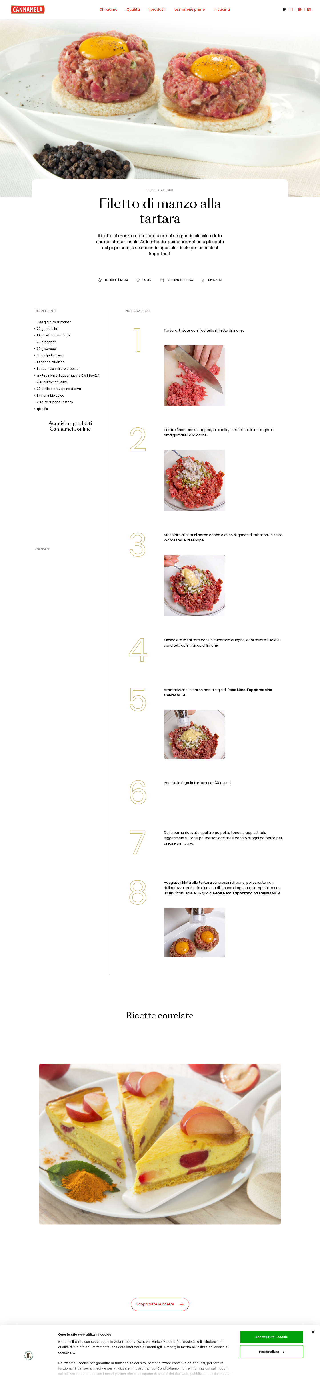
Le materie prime (189, 9)
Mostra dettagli (70, 1367)
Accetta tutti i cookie (271, 1313)
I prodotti (157, 9)
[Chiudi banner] (313, 1308)
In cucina (222, 9)
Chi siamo (108, 9)
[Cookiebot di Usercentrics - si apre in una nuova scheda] (28, 1367)
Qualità (133, 9)
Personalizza (271, 1328)
